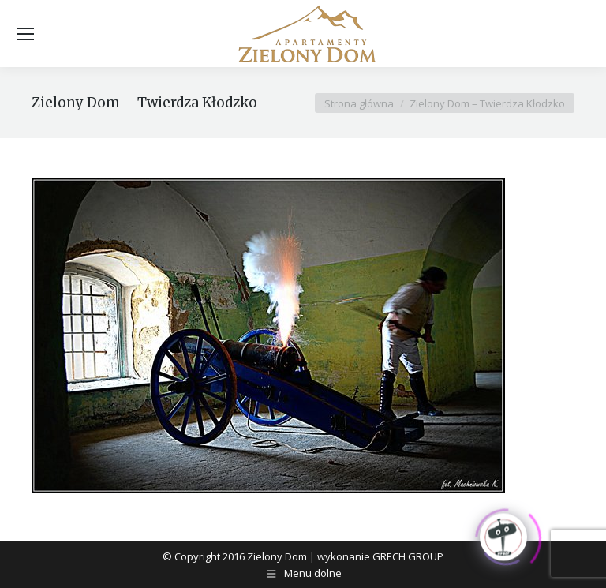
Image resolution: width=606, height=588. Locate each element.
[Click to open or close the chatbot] (503, 534)
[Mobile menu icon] (25, 33)
